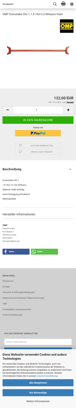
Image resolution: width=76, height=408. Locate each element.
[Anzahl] (38, 110)
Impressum (8, 281)
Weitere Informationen (38, 401)
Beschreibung (12, 169)
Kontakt (6, 286)
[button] (8, 110)
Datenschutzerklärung (47, 376)
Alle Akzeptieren (38, 382)
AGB (5, 303)
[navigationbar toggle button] (72, 4)
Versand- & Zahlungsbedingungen (19, 292)
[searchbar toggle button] (55, 4)
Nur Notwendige (38, 392)
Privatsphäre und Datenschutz (17, 309)
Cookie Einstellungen (12, 315)
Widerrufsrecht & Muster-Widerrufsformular (23, 298)
